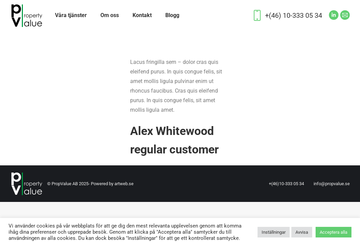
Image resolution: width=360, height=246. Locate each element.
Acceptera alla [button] (333, 232)
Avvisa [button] (301, 232)
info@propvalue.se (332, 183)
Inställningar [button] (274, 232)
